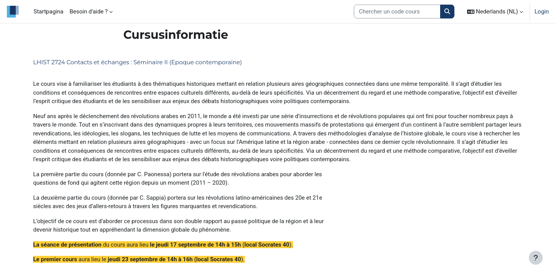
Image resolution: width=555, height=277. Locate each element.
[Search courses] (397, 12)
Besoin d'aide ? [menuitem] (88, 11)
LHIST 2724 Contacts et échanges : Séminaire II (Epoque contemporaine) (137, 62)
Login (542, 11)
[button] (495, 11)
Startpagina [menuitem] (48, 11)
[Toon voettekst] (536, 258)
